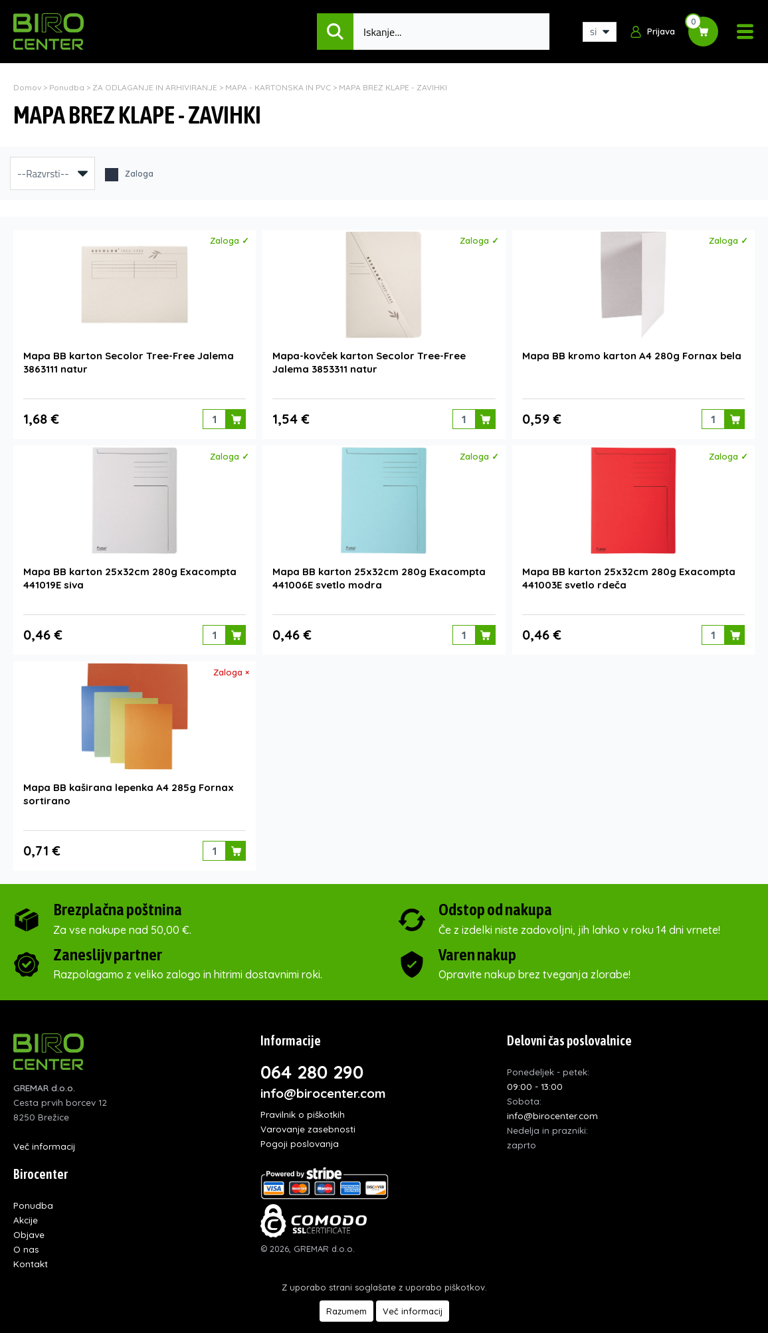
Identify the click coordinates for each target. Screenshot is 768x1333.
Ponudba (66, 87)
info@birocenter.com (323, 1093)
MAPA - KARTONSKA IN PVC (278, 87)
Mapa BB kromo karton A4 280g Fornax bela (631, 355)
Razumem (346, 1311)
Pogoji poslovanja (299, 1143)
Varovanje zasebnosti (307, 1128)
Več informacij (44, 1146)
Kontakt (30, 1263)
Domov (27, 87)
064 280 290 (311, 1072)
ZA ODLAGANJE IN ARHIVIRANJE (154, 87)
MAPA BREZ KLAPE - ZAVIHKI (393, 87)
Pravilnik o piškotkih (302, 1114)
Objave (29, 1234)
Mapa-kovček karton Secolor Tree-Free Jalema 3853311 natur (369, 362)
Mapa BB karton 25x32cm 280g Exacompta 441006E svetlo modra (379, 578)
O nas (26, 1249)
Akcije (25, 1219)
